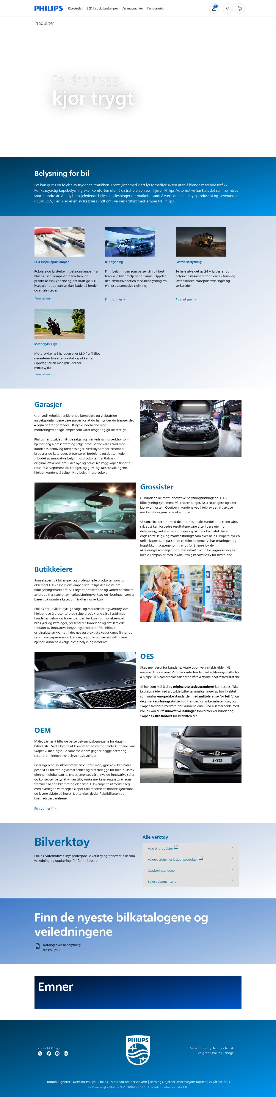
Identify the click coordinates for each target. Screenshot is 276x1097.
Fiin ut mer (44, 808)
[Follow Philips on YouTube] (57, 1053)
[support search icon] (228, 8)
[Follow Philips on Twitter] (40, 1053)
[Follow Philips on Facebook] (48, 1053)
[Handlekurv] (240, 8)
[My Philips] (214, 8)
